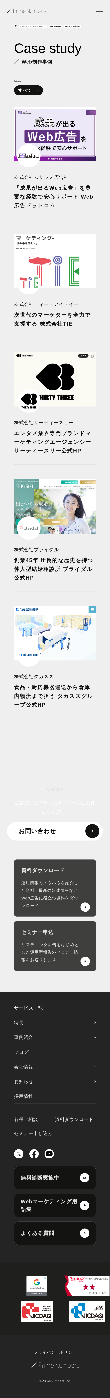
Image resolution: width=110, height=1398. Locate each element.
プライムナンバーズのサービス (32, 26)
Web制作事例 (55, 26)
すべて (28, 90)
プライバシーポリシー (55, 1352)
